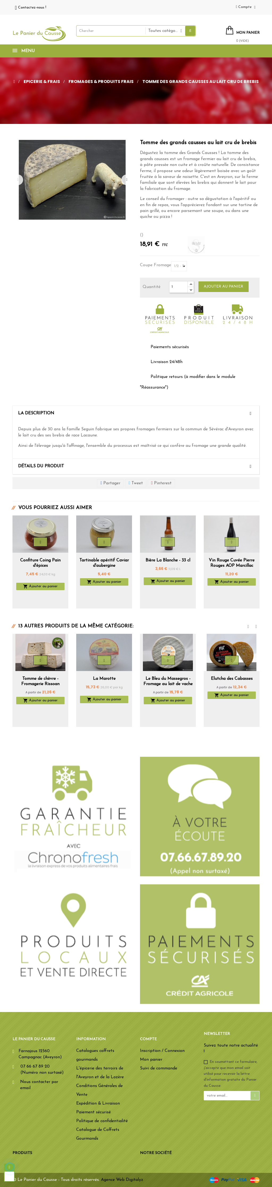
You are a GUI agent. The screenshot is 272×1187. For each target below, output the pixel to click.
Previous (17, 179)
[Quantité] (178, 287)
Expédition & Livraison (98, 1103)
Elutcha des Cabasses (232, 679)
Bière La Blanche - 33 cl (168, 560)
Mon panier (151, 1059)
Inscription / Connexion (162, 1051)
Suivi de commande (158, 1068)
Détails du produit (41, 466)
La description (36, 413)
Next (126, 179)
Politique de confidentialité (102, 1121)
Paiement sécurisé (93, 1112)
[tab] (136, 413)
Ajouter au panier (223, 287)
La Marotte (104, 679)
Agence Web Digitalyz (122, 1180)
